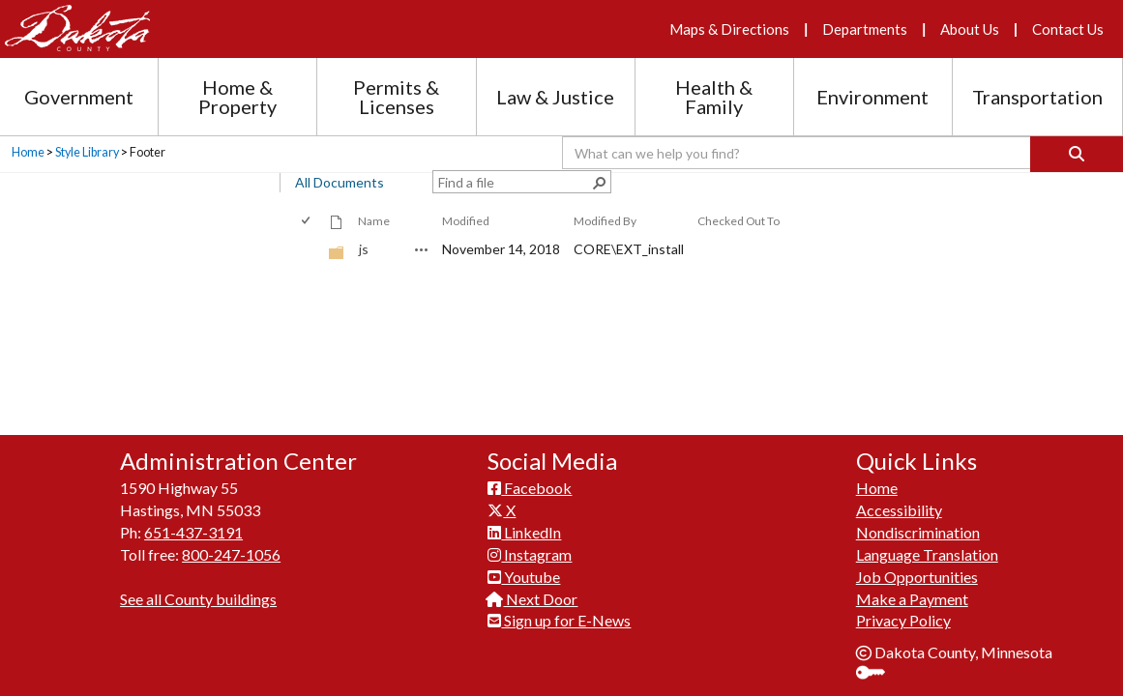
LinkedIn (524, 120)
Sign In (878, 262)
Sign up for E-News (559, 208)
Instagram (530, 142)
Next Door (532, 186)
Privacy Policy (903, 208)
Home (877, 76)
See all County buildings (198, 186)
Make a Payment (912, 186)
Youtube (524, 165)
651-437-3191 (193, 120)
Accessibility (899, 98)
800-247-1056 (231, 142)
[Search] (1076, 154)
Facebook (530, 76)
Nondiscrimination (918, 120)
